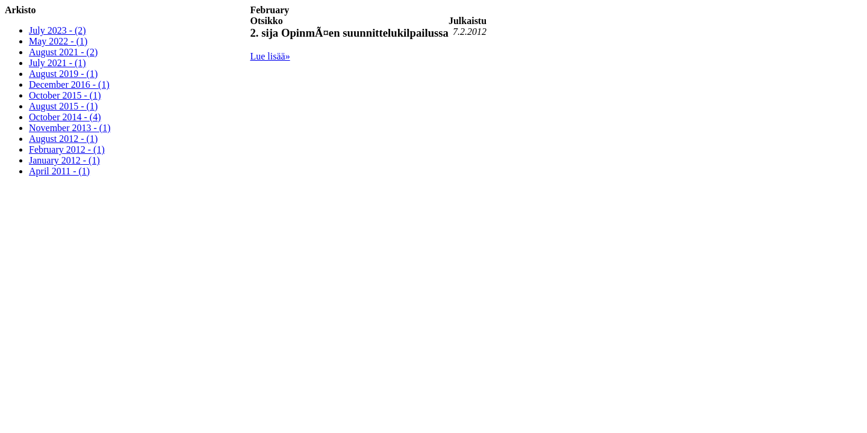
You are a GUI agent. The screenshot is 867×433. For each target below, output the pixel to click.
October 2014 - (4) (65, 117)
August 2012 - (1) (63, 139)
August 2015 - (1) (63, 106)
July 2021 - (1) (57, 63)
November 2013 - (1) (70, 128)
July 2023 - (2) (57, 30)
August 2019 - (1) (63, 74)
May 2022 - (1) (58, 41)
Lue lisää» (270, 56)
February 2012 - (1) (67, 149)
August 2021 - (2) (63, 52)
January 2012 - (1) (64, 160)
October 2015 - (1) (65, 95)
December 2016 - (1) (69, 84)
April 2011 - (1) (59, 171)
